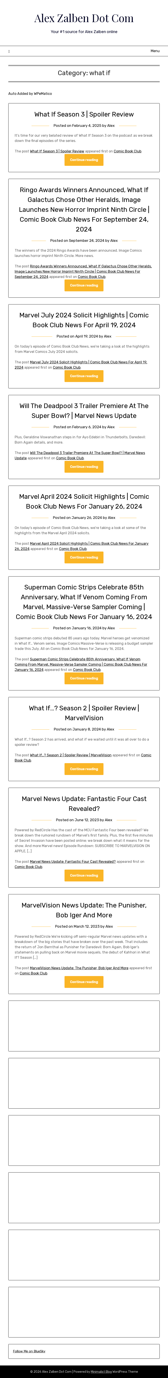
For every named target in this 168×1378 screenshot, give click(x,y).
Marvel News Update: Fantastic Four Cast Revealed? (73, 862)
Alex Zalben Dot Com (84, 18)
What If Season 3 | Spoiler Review (84, 114)
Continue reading (84, 160)
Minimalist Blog (101, 1372)
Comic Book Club (127, 151)
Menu (155, 51)
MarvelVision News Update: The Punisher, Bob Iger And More (79, 968)
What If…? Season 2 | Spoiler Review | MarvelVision (71, 755)
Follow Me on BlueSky (29, 1351)
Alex (111, 125)
